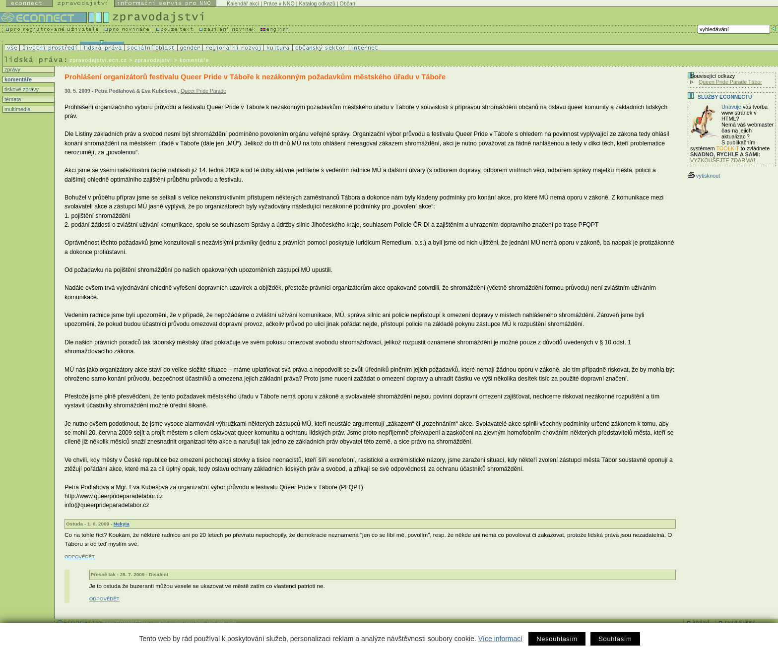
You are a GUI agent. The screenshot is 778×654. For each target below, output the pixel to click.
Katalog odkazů (317, 3)
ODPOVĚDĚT (80, 556)
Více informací (500, 639)
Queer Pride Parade (203, 91)
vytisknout (704, 176)
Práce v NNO (279, 3)
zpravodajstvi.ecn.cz (98, 60)
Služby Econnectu (725, 97)
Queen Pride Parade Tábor (730, 82)
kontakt (701, 622)
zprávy (11, 69)
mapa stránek (740, 622)
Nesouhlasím (557, 639)
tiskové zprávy (21, 89)
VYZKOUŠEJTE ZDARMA (722, 160)
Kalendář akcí (243, 3)
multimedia (17, 109)
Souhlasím (615, 639)
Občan (347, 3)
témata (12, 99)
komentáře (17, 79)
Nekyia (122, 523)
